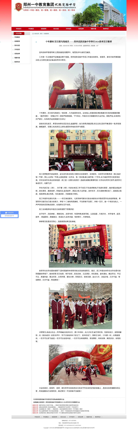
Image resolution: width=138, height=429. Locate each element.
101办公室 (81, 427)
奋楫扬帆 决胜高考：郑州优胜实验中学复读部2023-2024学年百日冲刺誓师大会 (56, 402)
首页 (41, 33)
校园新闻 (43, 28)
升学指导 (68, 28)
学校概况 (31, 28)
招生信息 (56, 28)
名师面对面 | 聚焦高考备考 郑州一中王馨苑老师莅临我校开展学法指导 (60, 413)
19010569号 (91, 427)
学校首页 (18, 28)
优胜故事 (81, 28)
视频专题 (93, 28)
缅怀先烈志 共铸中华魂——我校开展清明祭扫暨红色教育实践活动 (58, 405)
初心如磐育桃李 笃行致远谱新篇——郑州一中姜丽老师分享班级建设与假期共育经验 (64, 411)
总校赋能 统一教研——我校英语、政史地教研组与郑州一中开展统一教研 (60, 409)
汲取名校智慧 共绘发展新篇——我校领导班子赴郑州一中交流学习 (58, 407)
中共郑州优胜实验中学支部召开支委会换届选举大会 (48, 399)
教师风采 (106, 28)
